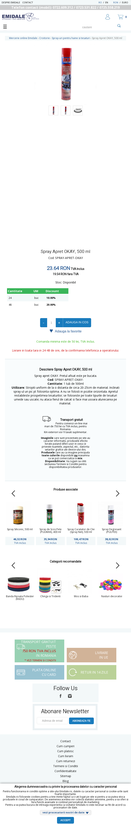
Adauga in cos (77, 322)
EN (108, 2)
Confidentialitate (65, 771)
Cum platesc (65, 751)
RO (100, 2)
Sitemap (65, 776)
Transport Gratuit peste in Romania (38, 651)
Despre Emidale (11, 2)
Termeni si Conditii (65, 766)
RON (115, 2)
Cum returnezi (65, 761)
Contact (27, 2)
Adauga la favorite (65, 331)
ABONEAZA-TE (81, 720)
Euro (125, 2)
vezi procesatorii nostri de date (64, 812)
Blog (65, 781)
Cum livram (65, 756)
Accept (65, 820)
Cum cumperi (65, 746)
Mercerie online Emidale (23, 38)
